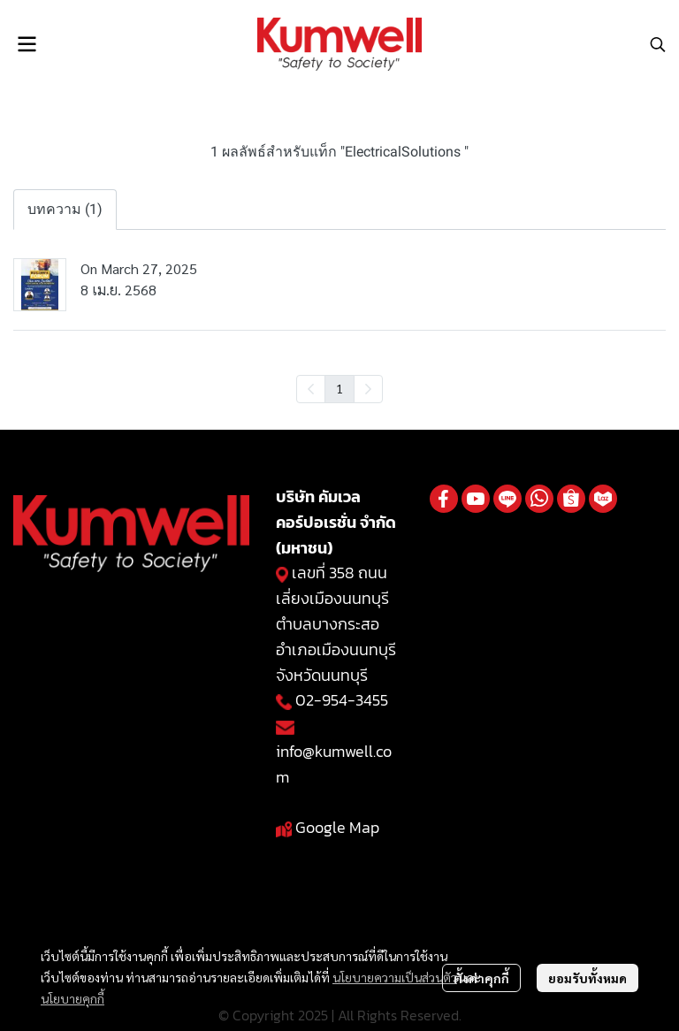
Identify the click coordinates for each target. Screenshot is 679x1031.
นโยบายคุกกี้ (72, 998)
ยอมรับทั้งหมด (587, 978)
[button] (657, 44)
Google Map (337, 827)
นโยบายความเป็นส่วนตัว (394, 977)
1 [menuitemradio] (339, 388)
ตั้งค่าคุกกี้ (481, 978)
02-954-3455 (341, 700)
